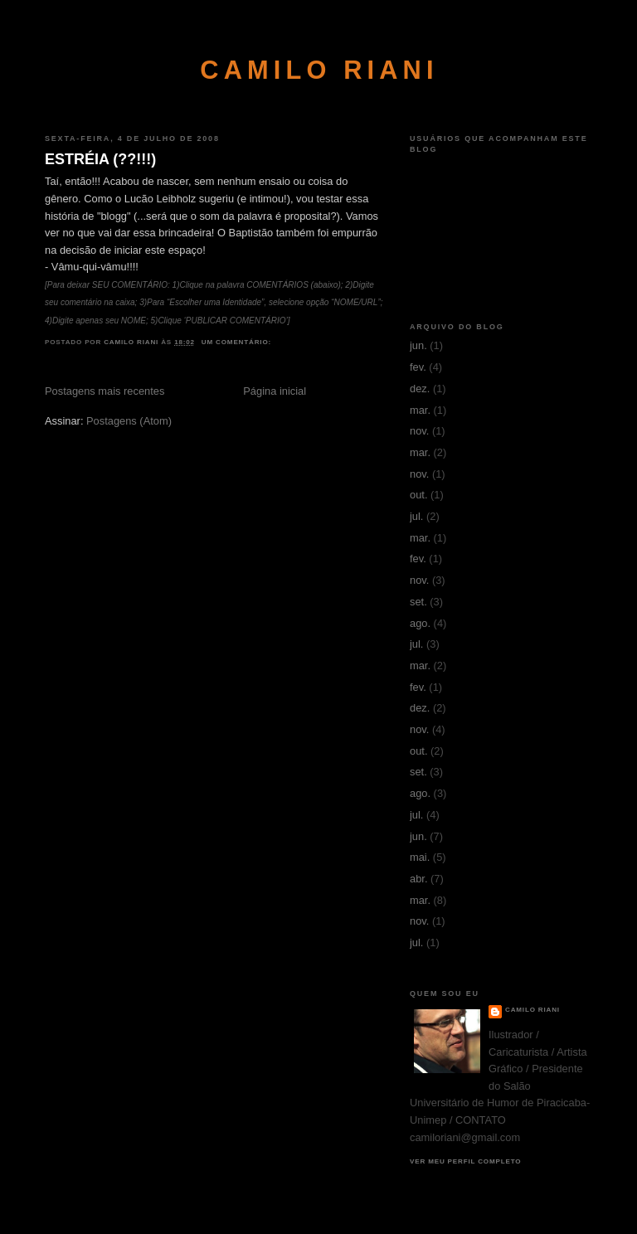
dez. (420, 388)
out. (418, 494)
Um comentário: (238, 342)
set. (418, 601)
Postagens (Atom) (129, 421)
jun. (418, 345)
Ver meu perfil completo (465, 1161)
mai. (420, 857)
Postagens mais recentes (104, 391)
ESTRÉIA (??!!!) (100, 159)
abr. (418, 878)
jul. (416, 516)
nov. (419, 431)
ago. (420, 623)
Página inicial (274, 391)
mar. (420, 410)
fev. (418, 367)
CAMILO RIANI (319, 70)
